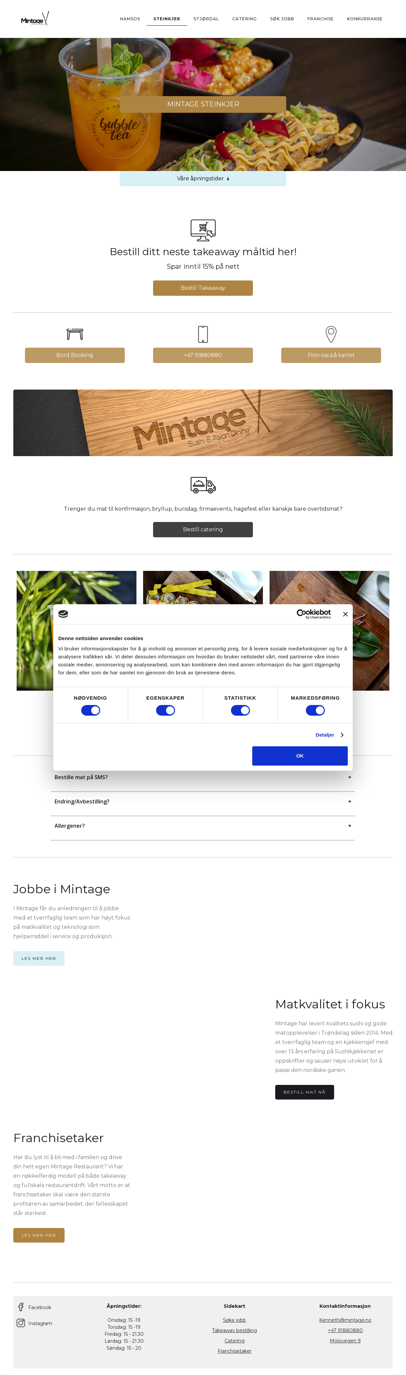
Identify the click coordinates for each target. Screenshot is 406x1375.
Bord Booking (74, 355)
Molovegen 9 (345, 1341)
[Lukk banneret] (345, 614)
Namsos (130, 18)
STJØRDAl (206, 18)
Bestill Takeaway (203, 288)
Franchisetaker (235, 1351)
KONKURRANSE (365, 18)
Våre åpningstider (203, 178)
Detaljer (325, 735)
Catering (235, 1341)
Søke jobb (234, 1320)
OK (300, 756)
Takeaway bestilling (234, 1330)
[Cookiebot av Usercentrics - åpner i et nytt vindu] (302, 614)
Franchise (320, 18)
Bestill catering (203, 529)
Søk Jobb (282, 18)
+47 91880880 (203, 355)
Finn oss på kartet (331, 355)
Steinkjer (166, 18)
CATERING (244, 18)
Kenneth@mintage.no (345, 1320)
